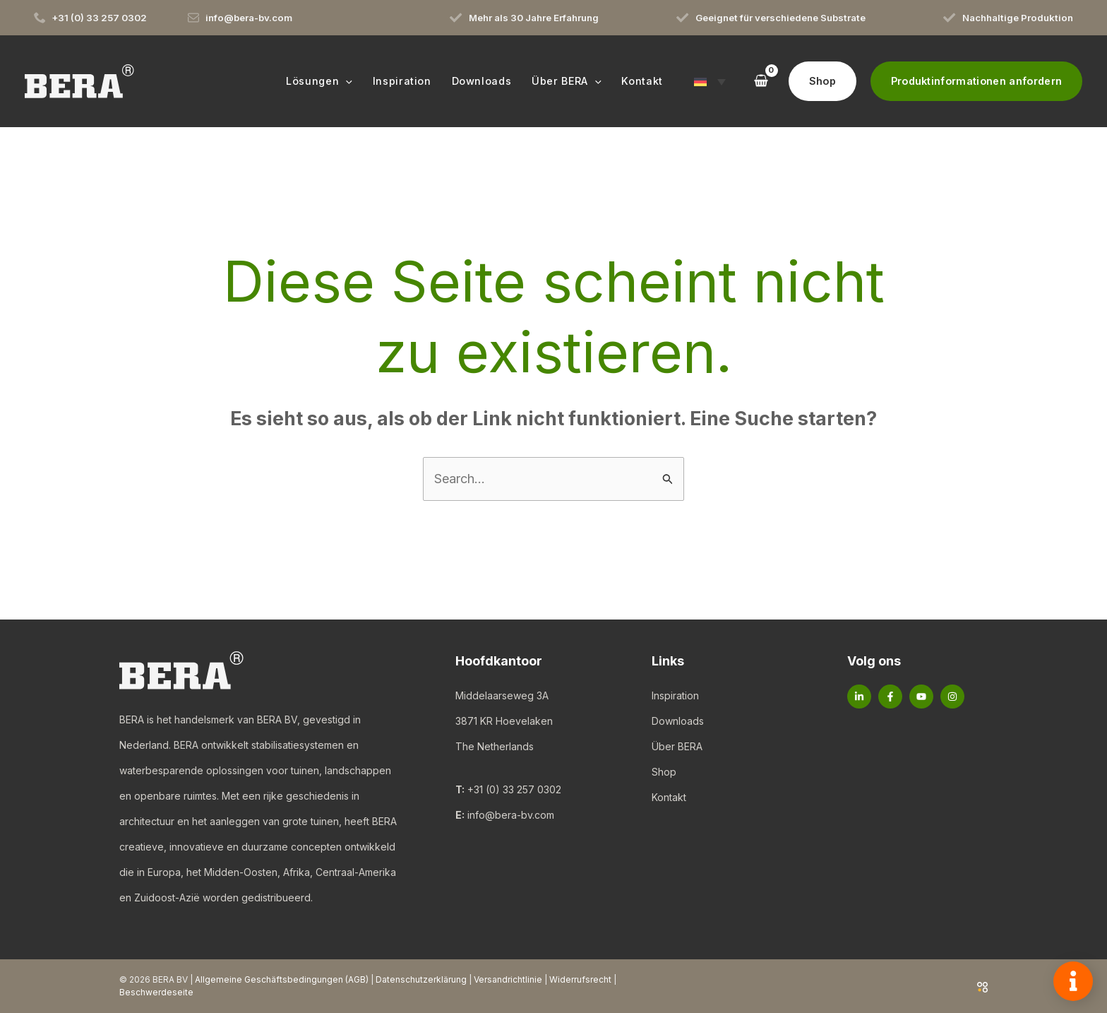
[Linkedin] (859, 697)
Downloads (678, 721)
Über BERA (677, 746)
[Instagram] (952, 697)
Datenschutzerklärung (421, 979)
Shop (664, 772)
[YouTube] (921, 697)
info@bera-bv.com (510, 815)
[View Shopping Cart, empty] (760, 81)
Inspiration (675, 695)
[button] (345, 81)
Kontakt (669, 797)
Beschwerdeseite (156, 992)
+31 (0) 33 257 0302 (514, 789)
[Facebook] (890, 697)
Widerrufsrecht (580, 979)
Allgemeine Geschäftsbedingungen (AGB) (282, 979)
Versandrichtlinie (508, 979)
